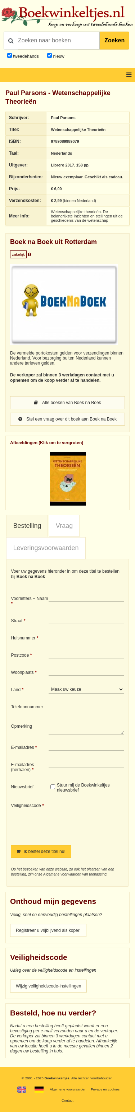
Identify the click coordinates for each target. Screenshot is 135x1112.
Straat (16, 620)
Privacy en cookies (105, 1089)
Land (16, 689)
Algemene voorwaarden (62, 874)
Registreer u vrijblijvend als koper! (48, 930)
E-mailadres (22, 747)
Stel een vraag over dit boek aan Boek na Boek (67, 419)
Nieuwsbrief (22, 786)
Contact (67, 1100)
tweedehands (26, 56)
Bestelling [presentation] (27, 525)
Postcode (20, 655)
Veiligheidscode (26, 805)
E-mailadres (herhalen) (22, 767)
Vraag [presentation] (64, 525)
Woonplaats (22, 672)
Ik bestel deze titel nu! (41, 851)
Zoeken (114, 40)
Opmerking (21, 726)
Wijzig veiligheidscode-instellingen (48, 986)
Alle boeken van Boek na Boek (67, 402)
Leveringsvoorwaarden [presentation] (45, 548)
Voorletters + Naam (29, 598)
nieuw (58, 56)
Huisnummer (23, 638)
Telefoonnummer (27, 706)
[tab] (27, 526)
